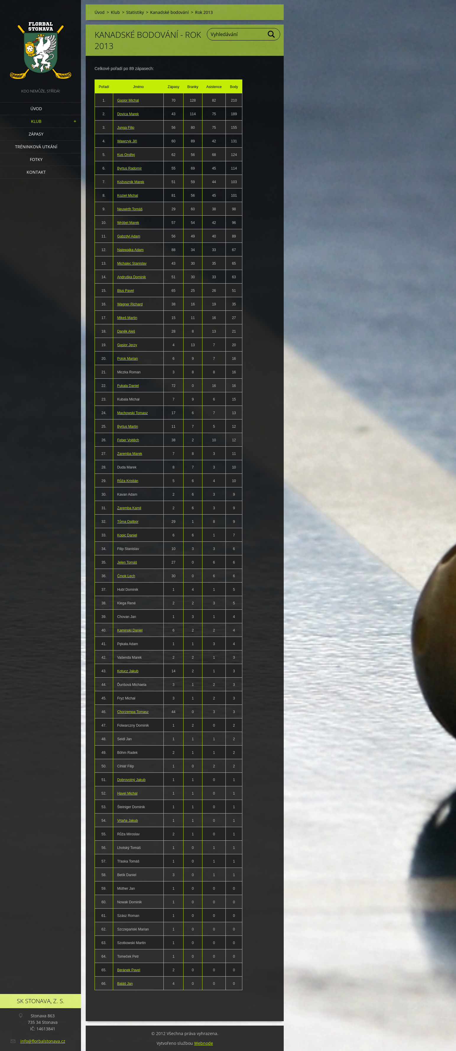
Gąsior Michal (128, 100)
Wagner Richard (129, 304)
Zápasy (36, 134)
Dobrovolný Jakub (131, 780)
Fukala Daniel (128, 386)
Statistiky (135, 12)
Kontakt (36, 172)
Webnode (203, 1043)
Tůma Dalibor (127, 522)
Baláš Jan (125, 984)
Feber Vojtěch (128, 440)
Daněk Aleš (126, 331)
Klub (36, 121)
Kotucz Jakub (127, 671)
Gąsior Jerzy (127, 345)
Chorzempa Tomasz (133, 712)
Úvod (36, 108)
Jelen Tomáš (127, 562)
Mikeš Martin (127, 318)
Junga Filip (125, 128)
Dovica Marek (128, 114)
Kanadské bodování (169, 12)
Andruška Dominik (131, 277)
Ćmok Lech (126, 576)
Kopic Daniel (127, 535)
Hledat (271, 34)
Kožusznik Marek (130, 182)
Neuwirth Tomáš (129, 209)
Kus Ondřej (126, 155)
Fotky (36, 159)
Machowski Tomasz (132, 413)
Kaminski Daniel (129, 630)
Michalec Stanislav (131, 263)
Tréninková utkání (36, 146)
